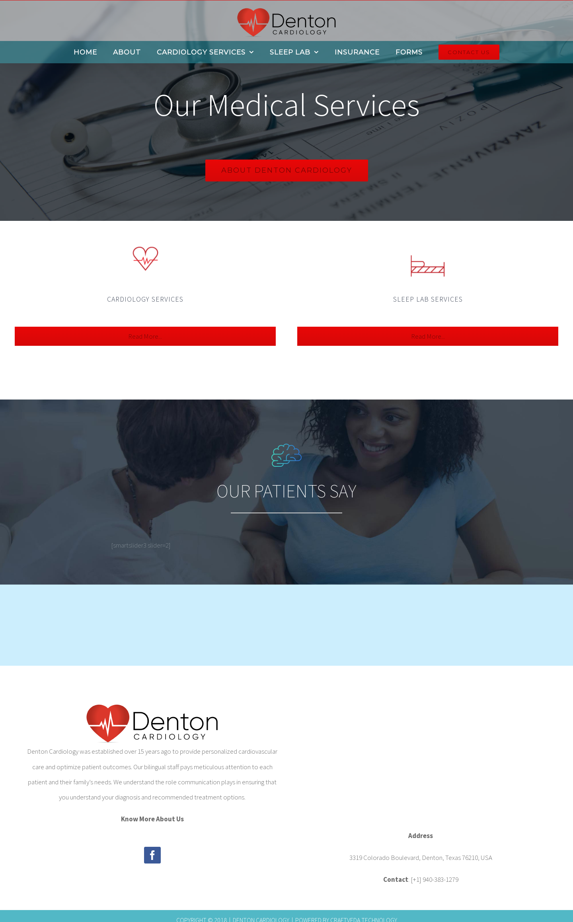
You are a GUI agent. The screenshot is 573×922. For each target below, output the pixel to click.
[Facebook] (152, 855)
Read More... (145, 336)
